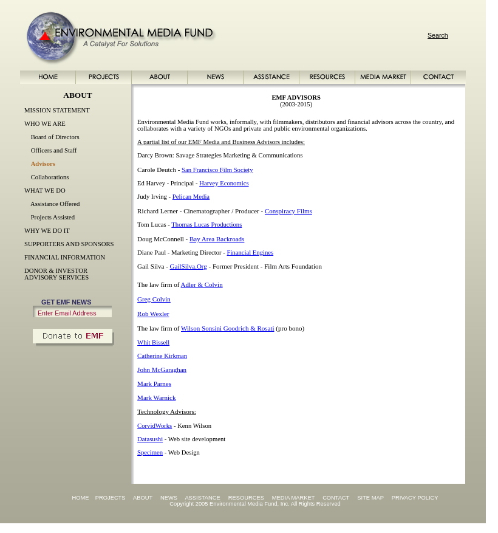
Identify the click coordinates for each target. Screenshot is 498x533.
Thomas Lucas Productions (206, 224)
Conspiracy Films (288, 211)
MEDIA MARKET (293, 498)
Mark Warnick (156, 397)
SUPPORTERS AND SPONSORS (69, 244)
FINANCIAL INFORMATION (64, 257)
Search (438, 35)
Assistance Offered (55, 204)
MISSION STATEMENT (57, 110)
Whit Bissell (153, 342)
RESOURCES (246, 498)
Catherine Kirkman (162, 355)
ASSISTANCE (202, 498)
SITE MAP (370, 498)
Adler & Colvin (202, 284)
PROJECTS (110, 498)
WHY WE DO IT (47, 230)
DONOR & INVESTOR (55, 270)
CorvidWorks (154, 425)
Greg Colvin (154, 299)
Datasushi (150, 439)
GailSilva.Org (188, 266)
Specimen (150, 452)
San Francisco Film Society (217, 170)
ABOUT (142, 498)
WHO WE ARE (45, 123)
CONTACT (335, 498)
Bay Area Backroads (216, 238)
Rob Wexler (153, 313)
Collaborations (50, 177)
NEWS (168, 498)
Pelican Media (191, 196)
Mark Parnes (154, 383)
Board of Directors (55, 137)
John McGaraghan (161, 369)
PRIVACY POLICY (415, 498)
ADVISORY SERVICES (56, 277)
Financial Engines (250, 252)
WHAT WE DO (45, 190)
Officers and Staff (54, 150)
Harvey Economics (223, 183)
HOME (80, 498)
